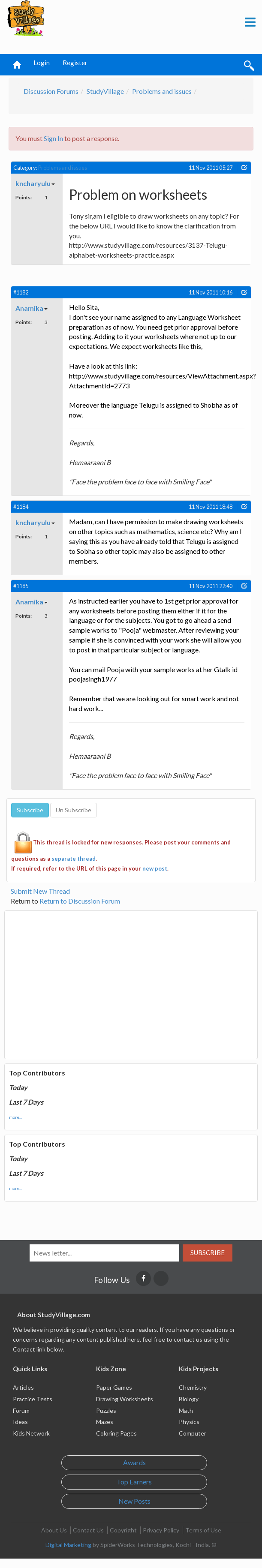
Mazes (104, 1421)
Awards (134, 1462)
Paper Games (114, 1387)
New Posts (134, 1501)
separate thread (73, 858)
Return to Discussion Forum (79, 901)
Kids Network (31, 1433)
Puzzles (106, 1410)
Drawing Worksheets (124, 1399)
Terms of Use (203, 1530)
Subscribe (207, 1252)
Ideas (20, 1421)
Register (75, 62)
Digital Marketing (68, 1544)
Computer (192, 1433)
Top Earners (134, 1482)
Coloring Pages (116, 1433)
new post (154, 868)
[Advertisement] (103, 27)
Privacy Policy (161, 1530)
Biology (189, 1399)
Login (41, 62)
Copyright (123, 1530)
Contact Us (88, 1530)
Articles (23, 1387)
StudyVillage (105, 91)
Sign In (53, 138)
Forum (21, 1410)
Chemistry (193, 1387)
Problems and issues (162, 91)
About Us (54, 1530)
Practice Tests (32, 1399)
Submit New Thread (40, 891)
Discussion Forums (51, 91)
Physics (189, 1421)
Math (186, 1410)
